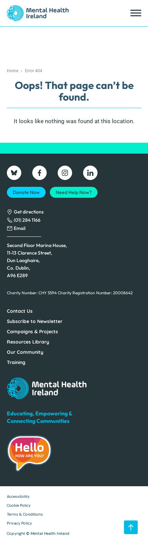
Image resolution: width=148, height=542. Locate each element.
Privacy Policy (19, 523)
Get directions (29, 212)
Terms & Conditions (25, 514)
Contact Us (20, 311)
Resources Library (28, 342)
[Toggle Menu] (135, 13)
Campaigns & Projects (32, 331)
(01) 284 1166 (27, 220)
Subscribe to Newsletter (34, 321)
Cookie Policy (19, 505)
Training (16, 362)
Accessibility (18, 496)
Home (12, 70)
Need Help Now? (74, 192)
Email (19, 228)
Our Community (25, 352)
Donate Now (26, 192)
